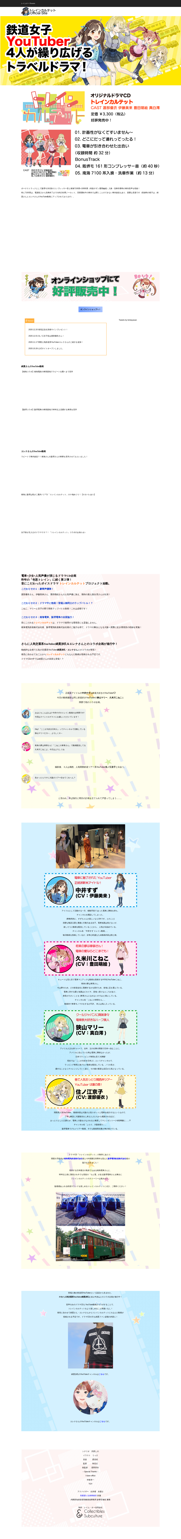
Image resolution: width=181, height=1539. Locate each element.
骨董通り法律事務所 (88, 1496)
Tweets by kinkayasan (128, 320)
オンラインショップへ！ (90, 309)
